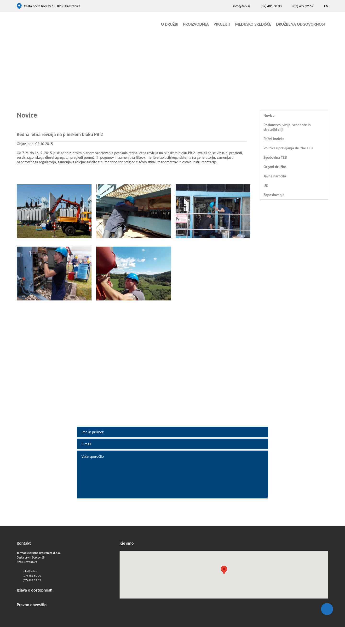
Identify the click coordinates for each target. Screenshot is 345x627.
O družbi (169, 24)
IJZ (266, 185)
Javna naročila (275, 176)
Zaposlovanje (274, 194)
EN (326, 6)
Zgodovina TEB (275, 157)
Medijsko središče (253, 24)
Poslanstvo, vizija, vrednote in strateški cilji (287, 127)
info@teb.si (241, 6)
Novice (269, 115)
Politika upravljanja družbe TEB (288, 148)
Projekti (222, 24)
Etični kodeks (274, 138)
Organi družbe (275, 166)
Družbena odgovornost (301, 24)
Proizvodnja (196, 24)
